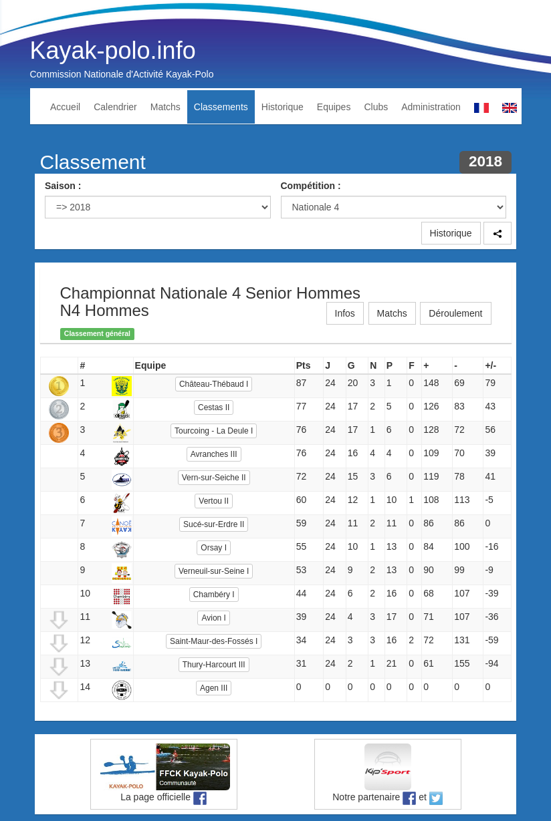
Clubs (376, 107)
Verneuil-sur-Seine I (214, 571)
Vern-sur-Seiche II (214, 477)
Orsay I (214, 547)
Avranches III (214, 454)
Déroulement (455, 313)
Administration (431, 107)
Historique (282, 107)
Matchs (165, 107)
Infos (345, 313)
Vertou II (214, 501)
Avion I (213, 618)
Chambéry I (214, 594)
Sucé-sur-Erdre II (213, 524)
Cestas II (213, 407)
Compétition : (311, 185)
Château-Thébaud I (213, 384)
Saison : (63, 185)
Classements (221, 107)
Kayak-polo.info (113, 50)
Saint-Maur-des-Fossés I (213, 641)
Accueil (65, 107)
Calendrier (115, 107)
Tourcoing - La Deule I (214, 431)
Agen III (213, 688)
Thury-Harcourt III (214, 664)
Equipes (334, 107)
